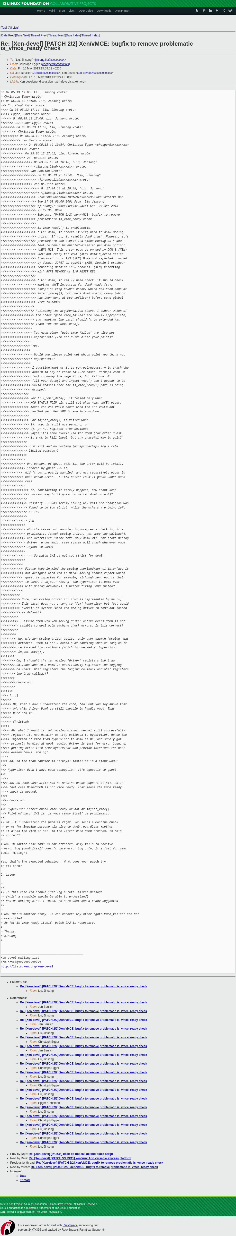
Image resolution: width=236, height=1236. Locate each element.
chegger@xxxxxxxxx (55, 64)
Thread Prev (38, 35)
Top (3, 27)
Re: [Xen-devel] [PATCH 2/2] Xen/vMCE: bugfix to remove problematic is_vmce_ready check (83, 986)
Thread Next (56, 35)
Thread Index (90, 35)
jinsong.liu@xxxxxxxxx (49, 59)
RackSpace (70, 1225)
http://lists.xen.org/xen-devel (27, 967)
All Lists (13, 27)
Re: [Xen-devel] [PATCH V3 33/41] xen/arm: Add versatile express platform (80, 1158)
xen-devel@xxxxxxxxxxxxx (94, 73)
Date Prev (7, 35)
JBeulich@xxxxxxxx (46, 73)
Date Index (73, 35)
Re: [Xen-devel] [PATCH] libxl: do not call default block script (71, 1154)
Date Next (22, 35)
